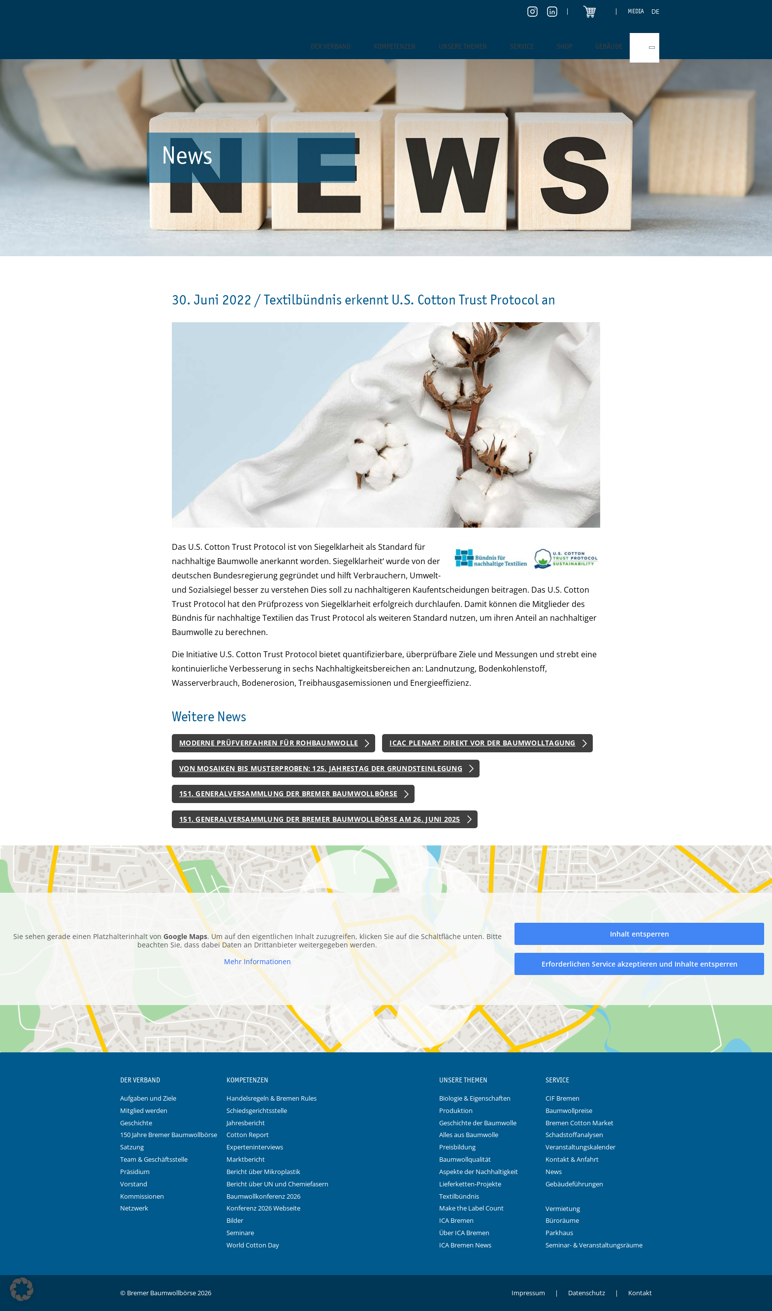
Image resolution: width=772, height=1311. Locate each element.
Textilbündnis (459, 1196)
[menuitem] (655, 11)
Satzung (132, 1147)
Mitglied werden (143, 1110)
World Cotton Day (252, 1245)
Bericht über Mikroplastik (263, 1171)
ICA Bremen (456, 1220)
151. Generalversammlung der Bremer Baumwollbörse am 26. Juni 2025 (319, 819)
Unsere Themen (463, 46)
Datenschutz (586, 1292)
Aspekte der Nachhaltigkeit (478, 1171)
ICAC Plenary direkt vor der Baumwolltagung (482, 742)
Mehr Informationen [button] (257, 961)
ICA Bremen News (465, 1245)
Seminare (240, 1232)
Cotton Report (247, 1134)
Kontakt (640, 1292)
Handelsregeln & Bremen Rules (271, 1098)
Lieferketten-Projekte (470, 1183)
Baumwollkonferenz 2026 (263, 1196)
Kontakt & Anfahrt (572, 1159)
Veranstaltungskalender (580, 1147)
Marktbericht (245, 1159)
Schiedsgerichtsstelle (256, 1110)
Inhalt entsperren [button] (639, 934)
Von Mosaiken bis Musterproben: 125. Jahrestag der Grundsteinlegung (320, 768)
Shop (564, 46)
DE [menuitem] (655, 11)
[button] (21, 1289)
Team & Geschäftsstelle (154, 1159)
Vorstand (133, 1183)
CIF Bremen (562, 1098)
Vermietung (563, 1208)
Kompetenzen (395, 46)
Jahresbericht (245, 1122)
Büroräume (562, 1220)
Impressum (528, 1292)
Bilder (234, 1220)
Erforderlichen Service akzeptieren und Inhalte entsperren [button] (640, 964)
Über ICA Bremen (464, 1232)
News (554, 1171)
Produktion (456, 1110)
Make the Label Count (471, 1208)
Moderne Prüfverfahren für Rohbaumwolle (268, 742)
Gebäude (608, 46)
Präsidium (135, 1171)
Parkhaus (559, 1232)
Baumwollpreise (569, 1110)
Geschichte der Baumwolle (477, 1122)
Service (522, 46)
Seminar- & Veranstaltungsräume (594, 1245)
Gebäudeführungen (574, 1183)
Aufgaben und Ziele (148, 1098)
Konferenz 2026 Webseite (263, 1208)
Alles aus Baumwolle (468, 1134)
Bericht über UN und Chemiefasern (277, 1183)
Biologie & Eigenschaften (475, 1098)
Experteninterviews (254, 1147)
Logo (386, 1080)
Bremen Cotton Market (579, 1122)
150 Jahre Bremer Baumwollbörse (168, 1134)
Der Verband (331, 46)
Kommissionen (142, 1196)
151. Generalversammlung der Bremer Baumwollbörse (288, 793)
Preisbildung (457, 1147)
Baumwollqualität (465, 1159)
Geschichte (136, 1122)
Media (636, 11)
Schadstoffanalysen (574, 1134)
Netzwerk (134, 1208)
